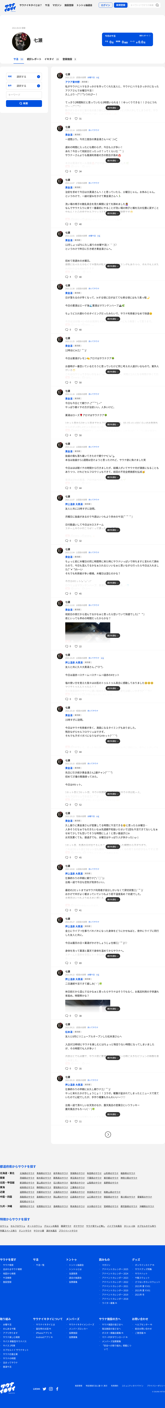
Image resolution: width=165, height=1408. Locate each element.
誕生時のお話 (42, 1328)
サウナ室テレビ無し (95, 1225)
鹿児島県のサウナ (129, 1206)
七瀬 (37, 40)
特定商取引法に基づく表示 (96, 1385)
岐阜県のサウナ (27, 1187)
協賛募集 (73, 1281)
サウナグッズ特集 (143, 1269)
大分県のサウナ (94, 1206)
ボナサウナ (79, 1225)
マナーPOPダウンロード (113, 1337)
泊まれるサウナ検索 (12, 1269)
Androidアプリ (43, 1337)
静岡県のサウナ (44, 1187)
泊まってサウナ (10, 1362)
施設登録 (69, 5)
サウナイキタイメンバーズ (81, 1324)
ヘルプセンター (142, 1324)
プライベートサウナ (68, 1230)
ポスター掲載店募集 (111, 1332)
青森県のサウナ (44, 1173)
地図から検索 (9, 1273)
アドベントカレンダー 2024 (115, 1273)
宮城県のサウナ (77, 1173)
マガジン (57, 5)
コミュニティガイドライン (132, 1385)
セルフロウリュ (17, 1225)
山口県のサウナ (94, 1196)
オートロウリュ (34, 1225)
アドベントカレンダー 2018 (115, 1298)
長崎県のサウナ (60, 1206)
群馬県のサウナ (60, 1177)
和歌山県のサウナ (112, 1191)
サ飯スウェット (142, 1277)
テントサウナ (25, 1230)
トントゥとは (75, 1269)
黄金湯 (68, 134)
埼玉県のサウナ (77, 1177)
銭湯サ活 (7, 1366)
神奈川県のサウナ (129, 1177)
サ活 (47, 5)
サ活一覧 (40, 1264)
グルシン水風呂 (51, 1225)
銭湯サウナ (66, 1225)
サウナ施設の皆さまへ (112, 1324)
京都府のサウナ (44, 1191)
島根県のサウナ (44, 1196)
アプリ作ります (10, 1332)
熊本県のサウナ (77, 1206)
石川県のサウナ (60, 1182)
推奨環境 (78, 1385)
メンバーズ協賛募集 (111, 1341)
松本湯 (68, 1032)
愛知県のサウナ (60, 1187)
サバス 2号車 (9, 1345)
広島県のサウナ (77, 1196)
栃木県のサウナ (44, 1177)
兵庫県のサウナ (77, 1191)
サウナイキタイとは (45, 1324)
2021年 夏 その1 (142, 1286)
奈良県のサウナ (94, 1191)
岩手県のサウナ (60, 1173)
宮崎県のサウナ (111, 1206)
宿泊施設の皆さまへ (111, 1328)
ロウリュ (4, 1225)
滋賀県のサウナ (27, 1191)
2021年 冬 (139, 1294)
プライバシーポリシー (156, 1385)
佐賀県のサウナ (44, 1206)
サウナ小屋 (39, 1230)
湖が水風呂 (51, 1230)
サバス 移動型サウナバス (15, 1341)
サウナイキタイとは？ (31, 5)
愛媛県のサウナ (144, 1196)
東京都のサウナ (111, 1177)
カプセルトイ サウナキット (16, 1349)
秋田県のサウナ (94, 1173)
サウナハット (141, 1273)
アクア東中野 (72, 82)
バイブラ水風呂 (114, 1225)
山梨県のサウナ (94, 1182)
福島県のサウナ (128, 1173)
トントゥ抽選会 (84, 5)
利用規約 (114, 1385)
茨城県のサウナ (27, 1177)
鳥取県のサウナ (27, 1196)
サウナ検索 (8, 1264)
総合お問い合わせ (143, 1328)
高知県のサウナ (27, 1201)
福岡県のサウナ (27, 1206)
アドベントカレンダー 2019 (115, 1294)
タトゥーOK (129, 1225)
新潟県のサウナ (27, 1182)
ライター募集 (108, 1302)
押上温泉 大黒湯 (74, 504)
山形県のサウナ (111, 1173)
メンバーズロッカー (78, 1328)
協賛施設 (73, 1332)
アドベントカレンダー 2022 (115, 1281)
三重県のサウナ (77, 1187)
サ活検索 (7, 1277)
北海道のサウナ (27, 1173)
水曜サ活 (91, 77)
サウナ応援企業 (10, 1354)
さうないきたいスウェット (147, 1281)
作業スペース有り (8, 1230)
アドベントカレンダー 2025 (115, 1269)
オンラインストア (143, 1264)
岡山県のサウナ (60, 1196)
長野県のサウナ (111, 1182)
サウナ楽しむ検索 (11, 1337)
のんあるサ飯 (9, 1328)
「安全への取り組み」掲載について (116, 1347)
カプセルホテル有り (146, 1225)
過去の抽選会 (75, 1277)
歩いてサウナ (93, 130)
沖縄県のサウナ (147, 1206)
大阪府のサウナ (60, 1191)
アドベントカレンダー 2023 (115, 1277)
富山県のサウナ (44, 1182)
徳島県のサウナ (111, 1196)
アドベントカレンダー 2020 (115, 1290)
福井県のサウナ (77, 1182)
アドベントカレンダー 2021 (115, 1286)
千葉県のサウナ (94, 1177)
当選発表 (73, 1273)
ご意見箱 (139, 1332)
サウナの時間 (9, 1358)
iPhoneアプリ (42, 1332)
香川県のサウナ (128, 1196)
